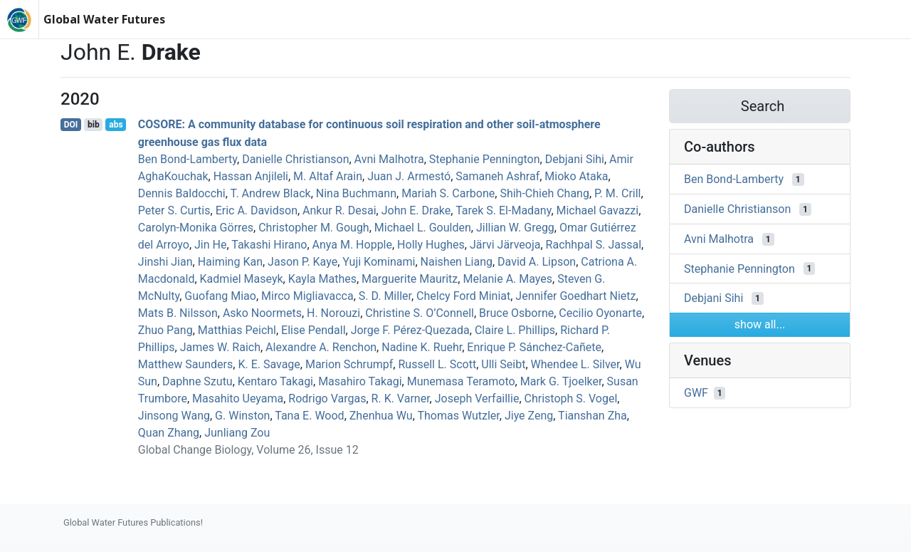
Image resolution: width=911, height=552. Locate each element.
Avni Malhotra (389, 159)
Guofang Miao (220, 296)
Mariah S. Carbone (448, 193)
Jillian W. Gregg (515, 227)
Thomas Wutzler (458, 415)
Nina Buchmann (356, 193)
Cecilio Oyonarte (600, 313)
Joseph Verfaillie (477, 398)
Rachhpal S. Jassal (593, 244)
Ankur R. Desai (339, 210)
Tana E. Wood (309, 415)
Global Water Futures (104, 19)
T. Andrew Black (271, 193)
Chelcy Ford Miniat (463, 296)
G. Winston (242, 415)
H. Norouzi (333, 313)
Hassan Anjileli (251, 176)
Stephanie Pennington (484, 159)
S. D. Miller (385, 296)
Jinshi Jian (165, 262)
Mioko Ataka (576, 176)
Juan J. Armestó (409, 176)
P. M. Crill (617, 193)
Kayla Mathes (322, 279)
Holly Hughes (431, 244)
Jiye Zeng (529, 415)
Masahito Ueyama (237, 398)
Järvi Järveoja (505, 244)
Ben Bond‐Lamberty (187, 159)
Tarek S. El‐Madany (503, 210)
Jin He (210, 244)
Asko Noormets (262, 313)
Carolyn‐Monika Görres (195, 227)
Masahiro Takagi (359, 381)
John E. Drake (416, 210)
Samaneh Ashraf (497, 176)
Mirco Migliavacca (307, 296)
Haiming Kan (230, 262)
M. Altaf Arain (327, 176)
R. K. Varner (401, 398)
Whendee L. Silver (575, 364)
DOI (71, 125)
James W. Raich (220, 347)
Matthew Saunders (185, 364)
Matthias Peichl (237, 330)
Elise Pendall (313, 330)
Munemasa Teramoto (461, 381)
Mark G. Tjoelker (561, 381)
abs (115, 125)
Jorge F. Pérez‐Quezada (410, 330)
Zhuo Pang (165, 330)
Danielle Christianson (295, 159)
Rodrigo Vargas (327, 398)
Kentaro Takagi (275, 381)
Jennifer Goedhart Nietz (575, 296)
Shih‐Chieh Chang (544, 193)
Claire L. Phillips (515, 330)
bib (94, 125)
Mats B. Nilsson (178, 313)
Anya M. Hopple (352, 244)
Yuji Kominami (378, 262)
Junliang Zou (237, 432)
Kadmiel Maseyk (241, 279)
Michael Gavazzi (598, 210)
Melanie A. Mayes (507, 279)
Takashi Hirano (269, 244)
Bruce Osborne (516, 313)
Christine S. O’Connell (419, 313)
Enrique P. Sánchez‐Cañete (534, 347)
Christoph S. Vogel (571, 398)
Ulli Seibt (503, 364)
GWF (696, 393)
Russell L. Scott (437, 364)
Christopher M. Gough (313, 227)
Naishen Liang (457, 262)
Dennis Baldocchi (182, 193)
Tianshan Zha (592, 415)
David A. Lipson (536, 262)
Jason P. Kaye (302, 262)
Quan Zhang (168, 432)
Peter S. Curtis (174, 210)
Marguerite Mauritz (410, 279)
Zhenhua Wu (381, 415)
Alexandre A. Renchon (320, 347)
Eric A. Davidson (256, 210)
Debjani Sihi (574, 159)
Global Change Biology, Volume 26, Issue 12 (248, 450)
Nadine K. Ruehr (421, 347)
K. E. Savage (269, 364)
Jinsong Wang (174, 415)
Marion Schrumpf (349, 364)
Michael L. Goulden (422, 227)
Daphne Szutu (197, 381)
